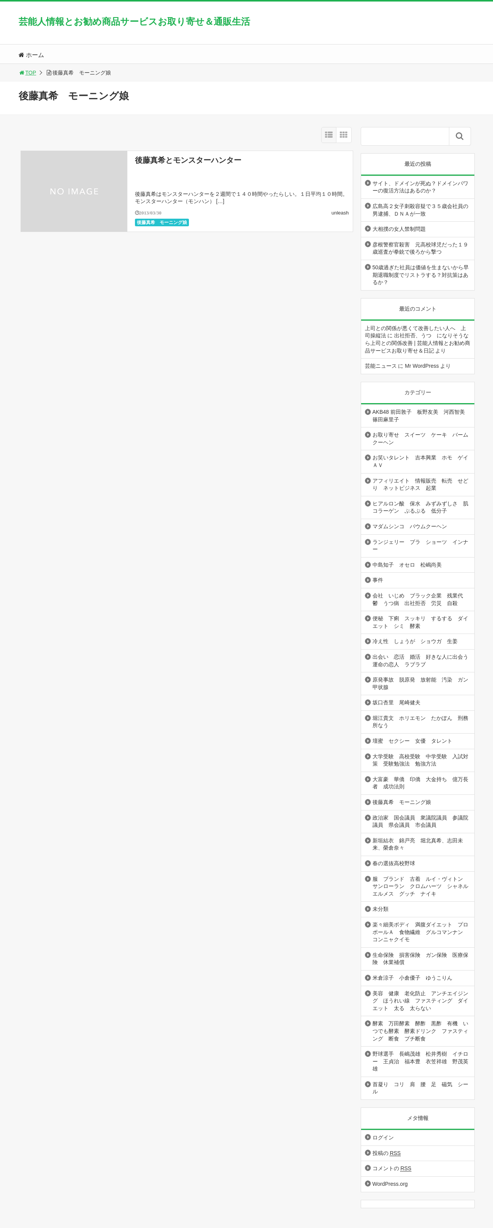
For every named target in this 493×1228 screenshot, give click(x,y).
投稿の (387, 1153)
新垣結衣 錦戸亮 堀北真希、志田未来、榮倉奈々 (418, 844)
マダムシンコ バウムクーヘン (410, 526)
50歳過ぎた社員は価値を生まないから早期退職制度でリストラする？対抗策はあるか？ (421, 274)
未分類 (380, 909)
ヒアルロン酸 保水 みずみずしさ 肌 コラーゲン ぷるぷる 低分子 (423, 507)
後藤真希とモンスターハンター (188, 160)
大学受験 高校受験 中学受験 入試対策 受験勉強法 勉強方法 (420, 760)
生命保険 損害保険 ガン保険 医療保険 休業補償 (420, 959)
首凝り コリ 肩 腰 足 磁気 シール (420, 1088)
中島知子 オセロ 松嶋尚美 (407, 565)
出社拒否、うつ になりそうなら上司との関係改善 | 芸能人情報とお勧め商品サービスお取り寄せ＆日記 (417, 342)
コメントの (392, 1168)
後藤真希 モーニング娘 (162, 222)
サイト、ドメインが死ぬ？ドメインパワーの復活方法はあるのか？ (420, 187)
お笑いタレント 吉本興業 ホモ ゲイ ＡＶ (423, 461)
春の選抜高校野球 (394, 863)
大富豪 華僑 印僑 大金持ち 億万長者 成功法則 (420, 783)
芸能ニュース (381, 366)
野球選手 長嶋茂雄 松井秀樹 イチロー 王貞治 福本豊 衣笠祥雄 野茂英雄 (420, 1061)
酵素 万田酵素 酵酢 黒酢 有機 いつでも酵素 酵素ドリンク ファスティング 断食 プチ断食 (420, 1030)
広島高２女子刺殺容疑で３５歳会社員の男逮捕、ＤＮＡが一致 (420, 210)
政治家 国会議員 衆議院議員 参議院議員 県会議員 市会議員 (420, 821)
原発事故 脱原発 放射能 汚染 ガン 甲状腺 (423, 683)
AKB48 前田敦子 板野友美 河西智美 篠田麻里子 (421, 416)
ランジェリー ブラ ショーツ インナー (420, 546)
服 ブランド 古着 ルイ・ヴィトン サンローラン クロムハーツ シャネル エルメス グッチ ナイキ (423, 886)
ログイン (383, 1137)
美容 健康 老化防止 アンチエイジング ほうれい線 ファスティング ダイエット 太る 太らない (420, 1000)
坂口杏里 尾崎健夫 (396, 702)
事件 (378, 580)
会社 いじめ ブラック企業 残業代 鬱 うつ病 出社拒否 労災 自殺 (420, 599)
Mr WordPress (422, 366)
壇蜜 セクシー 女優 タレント (412, 741)
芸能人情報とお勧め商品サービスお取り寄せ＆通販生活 (134, 21)
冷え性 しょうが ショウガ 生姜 (415, 641)
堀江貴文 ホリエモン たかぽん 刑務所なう (420, 722)
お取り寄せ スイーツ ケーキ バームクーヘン (420, 438)
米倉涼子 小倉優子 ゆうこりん (412, 978)
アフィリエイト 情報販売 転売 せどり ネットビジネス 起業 (420, 484)
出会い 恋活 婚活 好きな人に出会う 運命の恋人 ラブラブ (423, 660)
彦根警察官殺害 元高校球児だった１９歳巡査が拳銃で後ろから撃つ (420, 248)
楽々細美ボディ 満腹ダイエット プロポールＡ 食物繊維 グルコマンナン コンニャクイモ (420, 931)
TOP (27, 73)
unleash (340, 213)
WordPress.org (390, 1184)
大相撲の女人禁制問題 (399, 229)
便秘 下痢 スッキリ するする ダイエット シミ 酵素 (420, 622)
